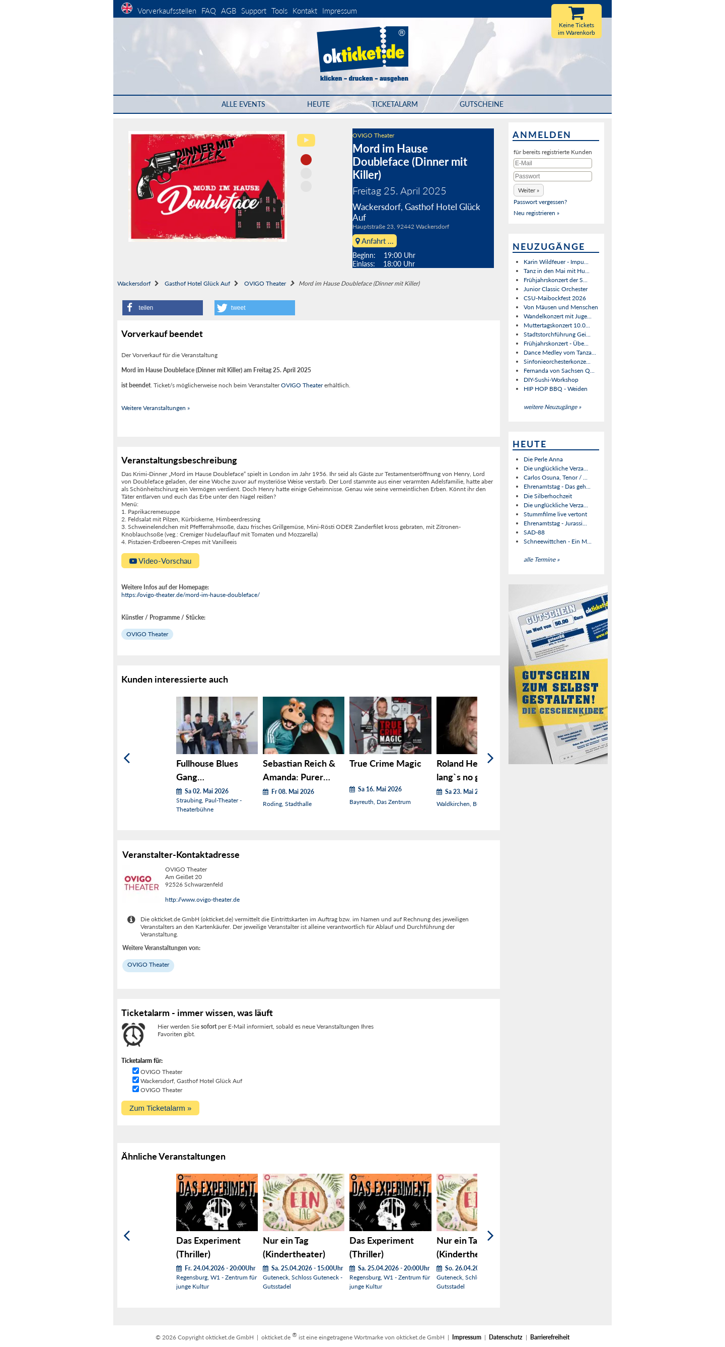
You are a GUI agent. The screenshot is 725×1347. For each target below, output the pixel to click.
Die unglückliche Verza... (556, 468)
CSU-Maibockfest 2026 (555, 298)
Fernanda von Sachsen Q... (559, 370)
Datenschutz (506, 1337)
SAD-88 (534, 532)
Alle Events (243, 104)
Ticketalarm (395, 104)
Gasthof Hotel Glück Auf (197, 283)
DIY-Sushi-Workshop (551, 379)
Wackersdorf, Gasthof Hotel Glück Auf (191, 1081)
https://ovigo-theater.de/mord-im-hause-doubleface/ (190, 594)
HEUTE (318, 104)
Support (253, 10)
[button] (162, 307)
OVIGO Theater (373, 135)
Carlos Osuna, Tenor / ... (556, 477)
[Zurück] (126, 758)
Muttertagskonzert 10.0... (557, 325)
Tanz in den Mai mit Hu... (557, 271)
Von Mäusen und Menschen (561, 307)
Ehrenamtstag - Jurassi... (555, 523)
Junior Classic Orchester (556, 289)
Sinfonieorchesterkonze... (557, 361)
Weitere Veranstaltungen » (155, 408)
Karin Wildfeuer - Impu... (556, 261)
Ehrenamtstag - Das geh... (557, 486)
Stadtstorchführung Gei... (557, 334)
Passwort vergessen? (540, 202)
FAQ (208, 10)
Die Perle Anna (543, 459)
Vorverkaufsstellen (166, 10)
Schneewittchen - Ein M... (558, 541)
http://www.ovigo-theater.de (202, 899)
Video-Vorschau (160, 560)
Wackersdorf (134, 283)
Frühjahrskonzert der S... (556, 280)
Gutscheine (481, 104)
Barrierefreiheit (549, 1337)
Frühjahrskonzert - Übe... (556, 343)
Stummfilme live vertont (555, 514)
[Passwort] (553, 176)
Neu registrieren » (536, 213)
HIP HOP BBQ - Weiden (556, 388)
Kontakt (305, 10)
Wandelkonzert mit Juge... (558, 316)
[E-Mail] (553, 163)
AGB (228, 10)
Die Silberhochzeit (548, 496)
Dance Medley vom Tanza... (560, 352)
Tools (279, 10)
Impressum (339, 10)
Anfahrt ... (374, 240)
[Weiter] (490, 758)
